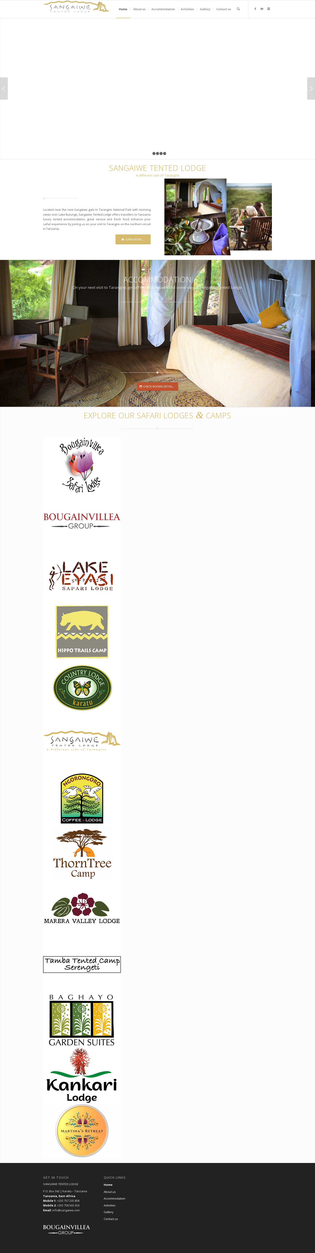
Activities (110, 1205)
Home (108, 1185)
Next (311, 88)
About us (110, 1192)
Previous (4, 88)
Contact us (111, 1219)
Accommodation (114, 1198)
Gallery (109, 1212)
